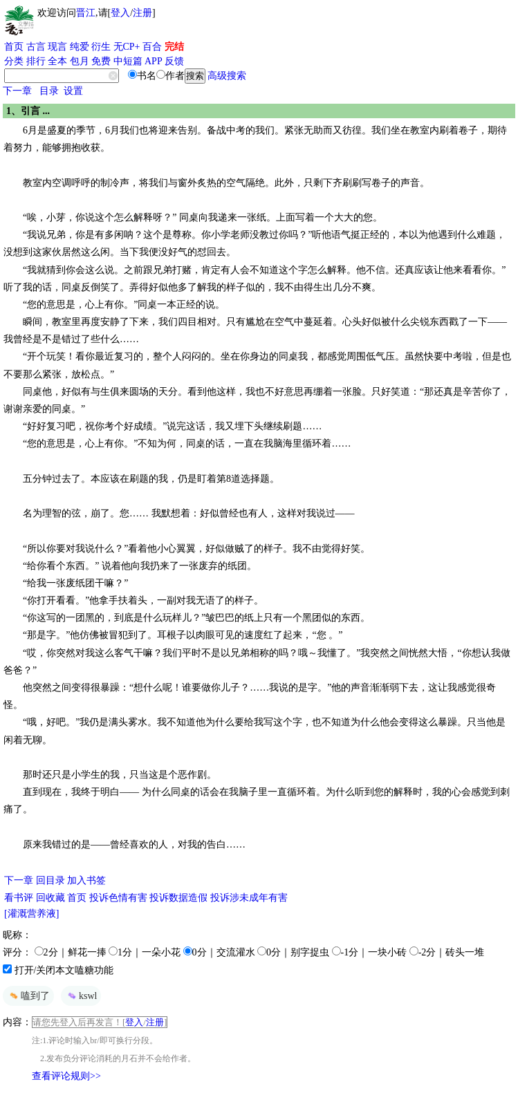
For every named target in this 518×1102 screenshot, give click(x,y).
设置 (73, 91)
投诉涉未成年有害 (249, 898)
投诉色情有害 (118, 898)
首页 (14, 46)
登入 (120, 13)
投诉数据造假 (178, 898)
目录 (49, 91)
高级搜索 (226, 76)
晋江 (85, 13)
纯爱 (79, 46)
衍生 (101, 46)
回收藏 (50, 898)
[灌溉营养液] (31, 913)
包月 (79, 61)
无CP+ (126, 46)
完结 (174, 46)
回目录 (50, 880)
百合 (152, 46)
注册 (142, 13)
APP (154, 61)
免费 (101, 61)
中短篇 (127, 61)
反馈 (174, 61)
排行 (36, 61)
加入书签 (86, 880)
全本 (57, 61)
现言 (57, 46)
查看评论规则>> (66, 1076)
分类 (14, 61)
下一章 (17, 91)
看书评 (18, 898)
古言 (36, 46)
